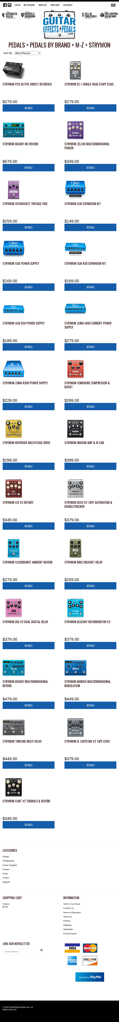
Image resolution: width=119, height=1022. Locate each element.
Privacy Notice (70, 933)
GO (41, 950)
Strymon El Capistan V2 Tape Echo (87, 741)
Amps (5, 873)
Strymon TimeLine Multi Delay (22, 741)
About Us (67, 917)
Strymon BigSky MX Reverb (20, 143)
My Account (29, 5)
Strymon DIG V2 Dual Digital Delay (25, 621)
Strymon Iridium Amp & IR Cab (84, 442)
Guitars (6, 869)
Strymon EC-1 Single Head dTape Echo (89, 84)
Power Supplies (10, 865)
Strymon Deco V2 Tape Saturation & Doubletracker (88, 504)
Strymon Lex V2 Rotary (18, 502)
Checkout (68, 5)
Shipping (67, 925)
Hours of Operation (72, 912)
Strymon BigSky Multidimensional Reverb (25, 683)
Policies (66, 921)
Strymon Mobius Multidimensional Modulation (87, 683)
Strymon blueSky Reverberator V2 (87, 621)
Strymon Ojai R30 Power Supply (23, 323)
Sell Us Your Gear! (71, 904)
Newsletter (68, 929)
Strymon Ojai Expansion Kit (82, 203)
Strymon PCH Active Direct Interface (27, 84)
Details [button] (28, 108)
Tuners (6, 878)
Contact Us (68, 908)
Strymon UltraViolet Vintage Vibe (25, 203)
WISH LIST (43, 5)
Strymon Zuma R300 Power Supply (25, 382)
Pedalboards (8, 861)
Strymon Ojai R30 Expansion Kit (85, 263)
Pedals (6, 856)
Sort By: (8, 53)
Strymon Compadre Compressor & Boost (87, 384)
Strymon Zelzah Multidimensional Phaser (87, 145)
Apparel (6, 882)
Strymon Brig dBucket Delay (83, 562)
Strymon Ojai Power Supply (21, 263)
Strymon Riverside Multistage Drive (26, 442)
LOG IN (17, 5)
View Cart (55, 5)
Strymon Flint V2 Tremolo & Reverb (26, 801)
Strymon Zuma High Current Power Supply (87, 325)
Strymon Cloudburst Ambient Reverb (28, 562)
